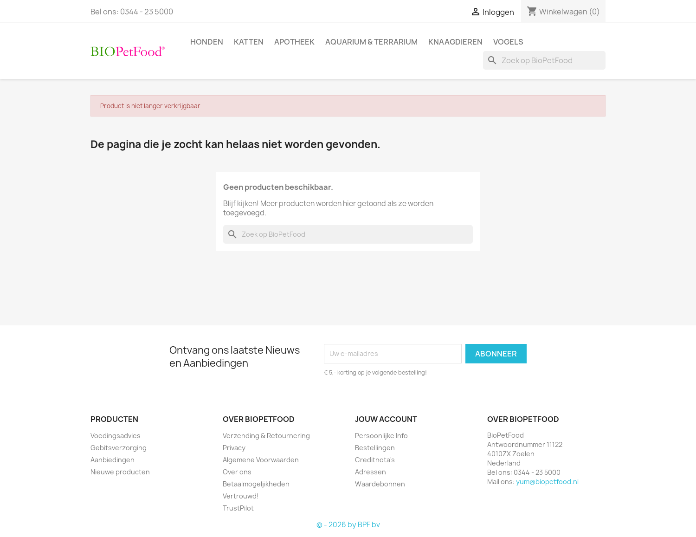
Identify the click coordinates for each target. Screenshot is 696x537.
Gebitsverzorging (118, 447)
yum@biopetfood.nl (547, 481)
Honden (206, 42)
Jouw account (386, 419)
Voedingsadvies (115, 435)
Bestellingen (375, 447)
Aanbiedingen (112, 459)
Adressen (370, 471)
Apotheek (294, 42)
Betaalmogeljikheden (256, 483)
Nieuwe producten (120, 471)
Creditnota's (375, 459)
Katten (249, 42)
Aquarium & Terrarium (371, 42)
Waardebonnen (380, 483)
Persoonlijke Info (381, 435)
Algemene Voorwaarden (261, 459)
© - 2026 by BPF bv (348, 525)
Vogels (508, 42)
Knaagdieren (455, 42)
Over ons (237, 471)
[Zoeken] (544, 60)
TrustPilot (238, 508)
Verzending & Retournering (266, 435)
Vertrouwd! (241, 496)
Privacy (234, 447)
